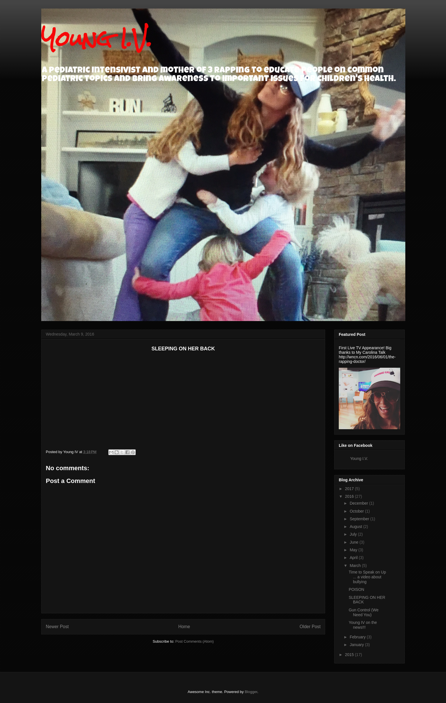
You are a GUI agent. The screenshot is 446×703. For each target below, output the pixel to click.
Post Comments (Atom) (194, 641)
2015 (350, 654)
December (359, 503)
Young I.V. (96, 38)
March (356, 565)
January (357, 644)
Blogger (251, 692)
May (354, 550)
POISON (356, 589)
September (360, 519)
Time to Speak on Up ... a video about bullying (367, 577)
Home (184, 626)
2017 (350, 488)
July (354, 534)
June (354, 542)
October (357, 511)
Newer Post (57, 626)
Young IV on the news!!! (363, 625)
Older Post (310, 626)
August (356, 526)
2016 (350, 496)
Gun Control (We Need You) (364, 612)
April (354, 557)
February (358, 637)
